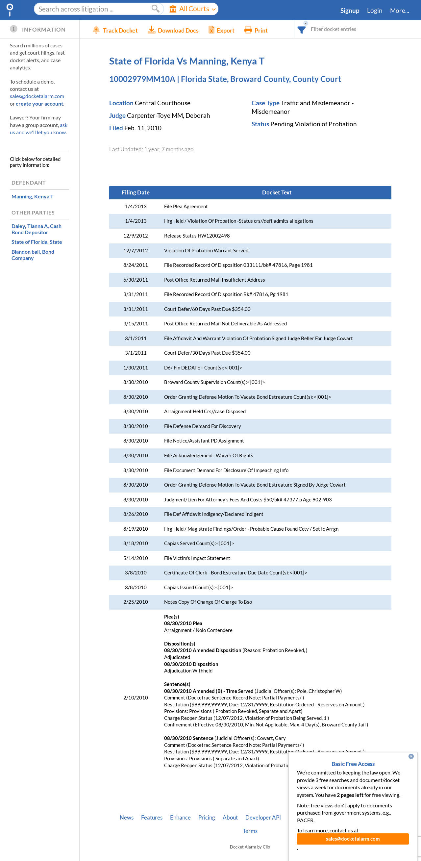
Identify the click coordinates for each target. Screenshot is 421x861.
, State (37, 242)
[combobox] (302, 29)
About (230, 817)
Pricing (206, 817)
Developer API (263, 817)
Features (151, 817)
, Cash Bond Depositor (37, 229)
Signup (349, 10)
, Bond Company (33, 254)
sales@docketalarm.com (37, 96)
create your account (39, 103)
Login (375, 10)
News (127, 817)
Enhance (180, 817)
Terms (250, 831)
